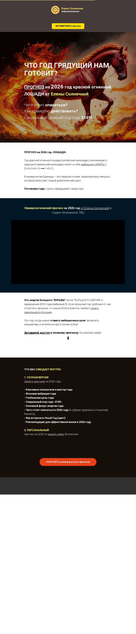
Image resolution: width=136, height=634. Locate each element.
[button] (68, 26)
